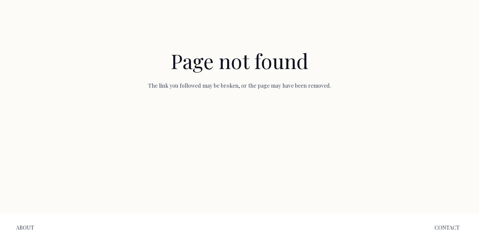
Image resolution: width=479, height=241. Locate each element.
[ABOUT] (25, 228)
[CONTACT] (447, 228)
